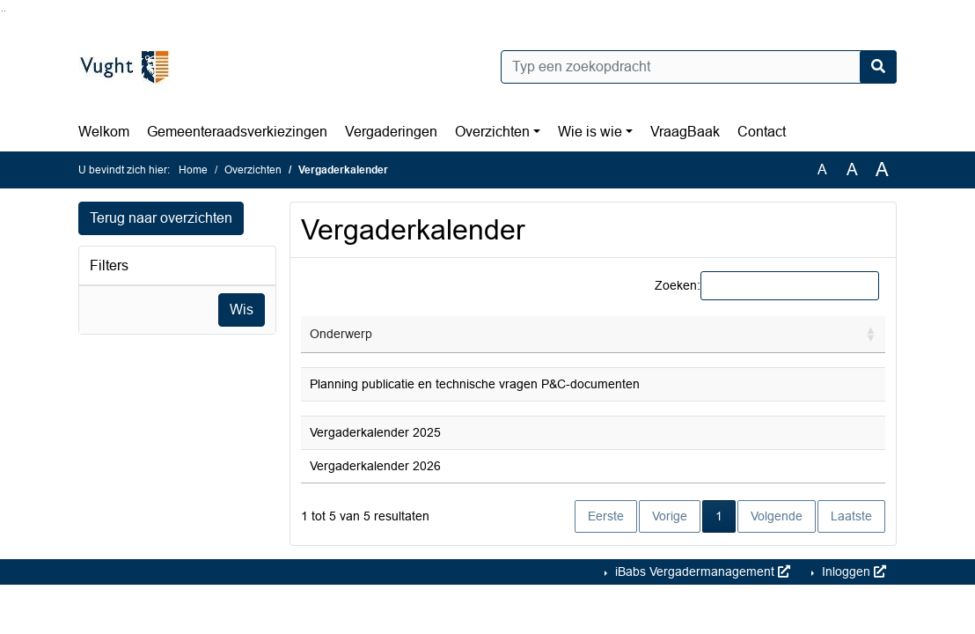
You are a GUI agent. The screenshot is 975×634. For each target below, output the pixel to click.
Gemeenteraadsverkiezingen (237, 131)
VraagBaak (685, 131)
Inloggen (852, 571)
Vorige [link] (669, 516)
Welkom (103, 131)
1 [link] (718, 516)
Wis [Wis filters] (241, 309)
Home (193, 170)
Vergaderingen (391, 131)
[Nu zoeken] (878, 67)
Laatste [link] (851, 516)
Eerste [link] (606, 516)
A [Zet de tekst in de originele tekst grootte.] (822, 169)
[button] (871, 334)
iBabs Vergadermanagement (701, 571)
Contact (761, 131)
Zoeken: (677, 285)
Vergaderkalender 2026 (375, 466)
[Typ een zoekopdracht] (699, 67)
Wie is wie (590, 131)
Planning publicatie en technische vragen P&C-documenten (475, 384)
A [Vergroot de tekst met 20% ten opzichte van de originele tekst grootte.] (852, 169)
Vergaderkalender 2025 (375, 432)
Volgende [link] (777, 516)
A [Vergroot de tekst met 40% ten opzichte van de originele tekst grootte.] (882, 170)
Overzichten (492, 131)
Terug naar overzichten (161, 217)
